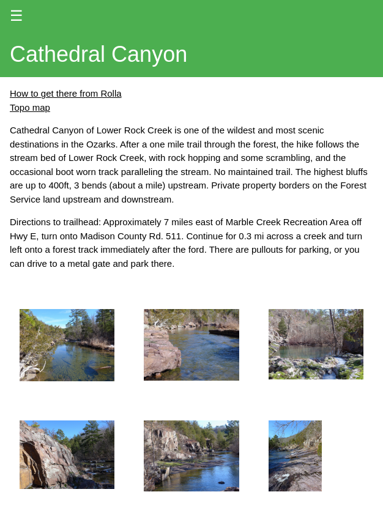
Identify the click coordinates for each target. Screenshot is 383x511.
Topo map (30, 107)
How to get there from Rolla (66, 93)
